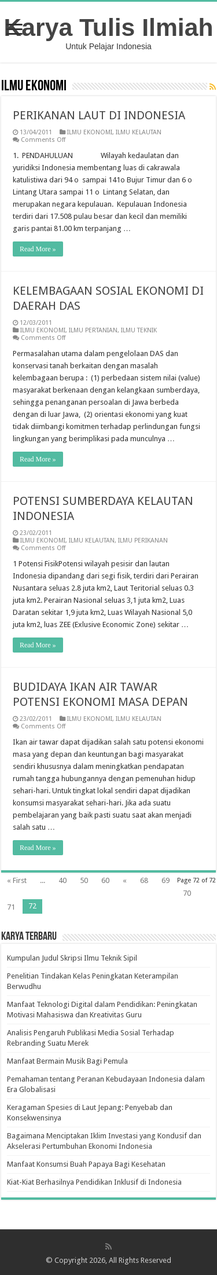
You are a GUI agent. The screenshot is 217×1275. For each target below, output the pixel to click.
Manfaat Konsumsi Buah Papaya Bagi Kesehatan (86, 1164)
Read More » (38, 249)
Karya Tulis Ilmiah (109, 27)
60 (105, 880)
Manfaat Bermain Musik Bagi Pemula (67, 1061)
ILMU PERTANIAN (93, 330)
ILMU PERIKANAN (143, 540)
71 (11, 907)
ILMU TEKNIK (139, 330)
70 (187, 893)
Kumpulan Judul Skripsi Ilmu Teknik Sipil (72, 958)
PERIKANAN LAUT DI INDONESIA (99, 115)
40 (62, 880)
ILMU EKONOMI (89, 132)
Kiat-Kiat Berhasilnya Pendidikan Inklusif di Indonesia (94, 1182)
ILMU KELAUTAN (138, 132)
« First (17, 880)
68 (144, 880)
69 (165, 880)
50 (84, 880)
